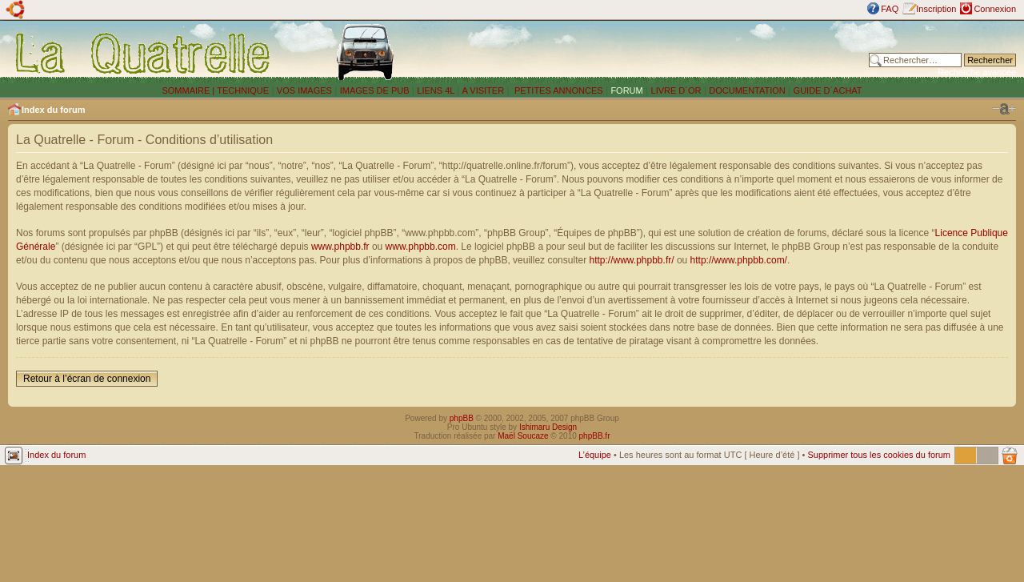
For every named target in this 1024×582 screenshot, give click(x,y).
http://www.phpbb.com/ (738, 260)
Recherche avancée (977, 72)
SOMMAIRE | (189, 90)
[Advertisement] (658, 52)
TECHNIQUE (243, 90)
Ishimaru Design (548, 427)
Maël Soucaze (523, 435)
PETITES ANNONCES (557, 90)
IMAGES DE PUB (375, 90)
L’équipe (594, 455)
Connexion (995, 9)
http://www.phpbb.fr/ (631, 260)
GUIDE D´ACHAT (828, 90)
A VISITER (483, 90)
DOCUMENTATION (747, 90)
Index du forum (53, 109)
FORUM (626, 90)
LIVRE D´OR (676, 90)
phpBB (462, 418)
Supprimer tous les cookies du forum (878, 455)
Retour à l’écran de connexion (86, 378)
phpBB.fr (594, 435)
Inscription (936, 9)
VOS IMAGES (304, 90)
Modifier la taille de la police (1004, 108)
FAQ (889, 9)
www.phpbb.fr (340, 246)
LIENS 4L (437, 90)
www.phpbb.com (421, 246)
